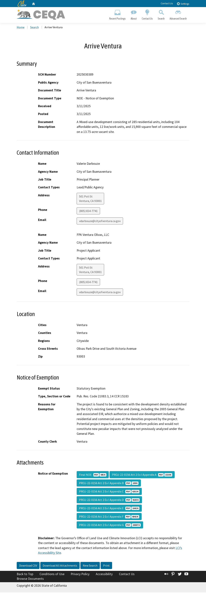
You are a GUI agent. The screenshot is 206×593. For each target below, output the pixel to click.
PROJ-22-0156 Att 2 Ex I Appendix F (109, 517)
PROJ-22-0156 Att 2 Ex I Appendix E (109, 509)
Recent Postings (117, 14)
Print (106, 566)
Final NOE (92, 475)
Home (20, 28)
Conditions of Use (52, 575)
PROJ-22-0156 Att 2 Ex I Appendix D (109, 500)
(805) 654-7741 (88, 211)
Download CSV (28, 566)
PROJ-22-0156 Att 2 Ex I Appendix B (108, 483)
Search (161, 14)
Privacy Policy (80, 575)
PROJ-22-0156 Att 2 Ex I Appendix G (110, 525)
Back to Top (25, 575)
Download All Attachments (60, 566)
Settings (183, 3)
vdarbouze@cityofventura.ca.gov (100, 221)
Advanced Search (178, 14)
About (134, 14)
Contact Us (167, 3)
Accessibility (104, 575)
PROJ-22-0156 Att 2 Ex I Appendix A (142, 475)
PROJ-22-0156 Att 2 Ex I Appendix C (109, 492)
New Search (90, 566)
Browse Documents (30, 579)
